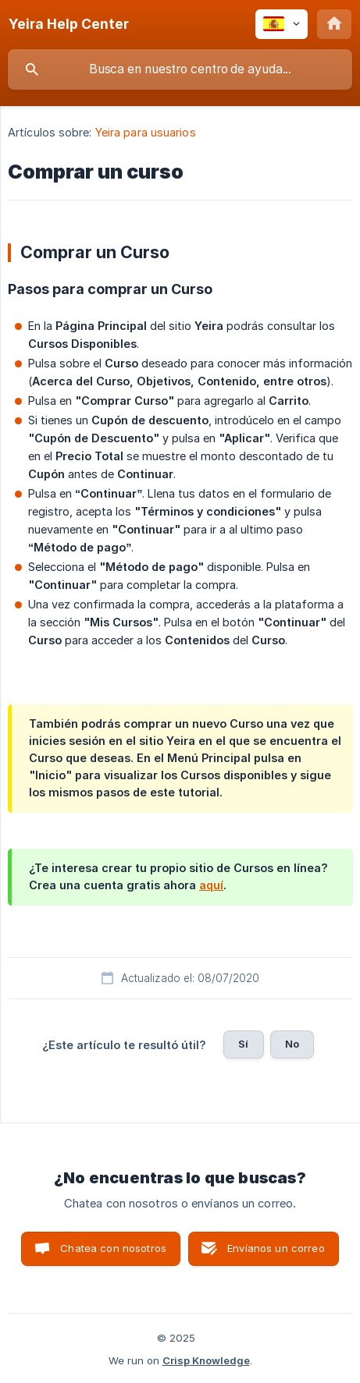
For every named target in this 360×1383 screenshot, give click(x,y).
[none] (69, 24)
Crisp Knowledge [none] (206, 1360)
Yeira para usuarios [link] (145, 132)
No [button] (292, 1043)
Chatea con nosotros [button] (113, 1248)
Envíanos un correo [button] (276, 1248)
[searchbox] (180, 69)
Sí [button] (243, 1043)
